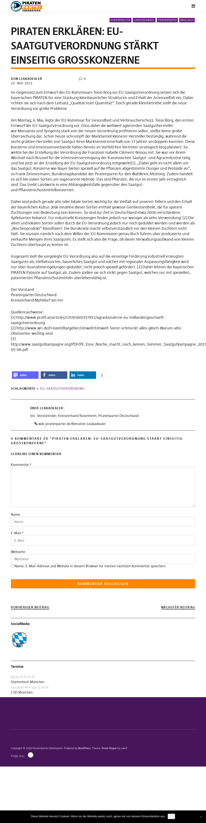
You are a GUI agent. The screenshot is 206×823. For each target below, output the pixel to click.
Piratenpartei (167, 20)
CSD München (22, 692)
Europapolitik (120, 20)
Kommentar (21, 464)
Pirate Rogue (109, 748)
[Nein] (201, 817)
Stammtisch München (27, 682)
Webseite (18, 552)
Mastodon (30, 755)
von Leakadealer (26, 79)
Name (15, 514)
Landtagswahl (144, 20)
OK (171, 816)
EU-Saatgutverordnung (62, 388)
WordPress (84, 748)
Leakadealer (51, 408)
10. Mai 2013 (21, 83)
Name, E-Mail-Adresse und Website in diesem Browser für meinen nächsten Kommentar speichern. (90, 566)
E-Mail (16, 533)
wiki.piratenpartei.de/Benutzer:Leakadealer (70, 424)
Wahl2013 (187, 20)
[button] (25, 375)
